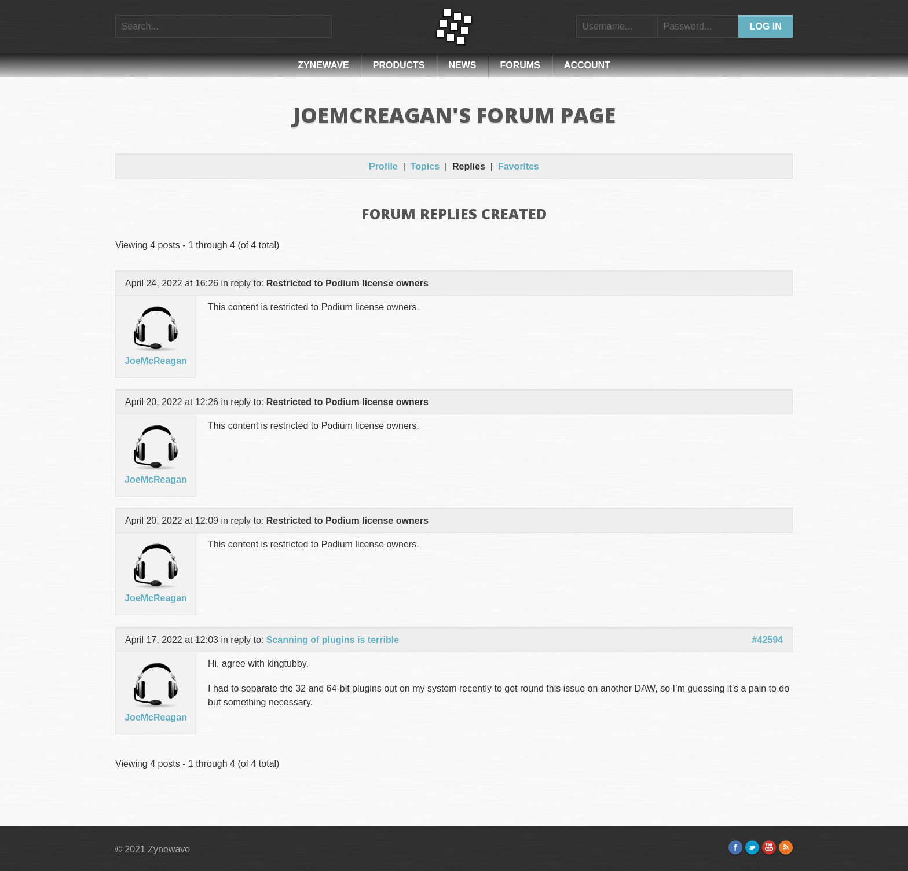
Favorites (518, 166)
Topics (425, 166)
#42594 (767, 640)
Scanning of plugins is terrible (332, 640)
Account (587, 65)
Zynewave (323, 65)
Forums (520, 65)
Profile (383, 166)
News (463, 65)
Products (399, 65)
